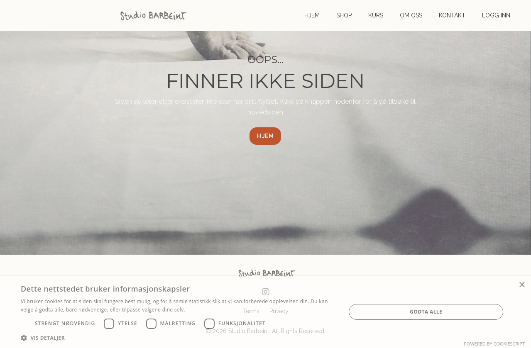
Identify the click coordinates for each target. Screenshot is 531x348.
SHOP (344, 15)
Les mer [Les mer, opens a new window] (196, 309)
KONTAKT (452, 15)
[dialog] (265, 312)
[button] (178, 337)
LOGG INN (496, 15)
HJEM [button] (265, 135)
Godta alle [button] (426, 311)
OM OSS (411, 15)
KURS (375, 15)
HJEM (312, 15)
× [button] (522, 285)
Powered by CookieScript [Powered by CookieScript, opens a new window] (494, 344)
